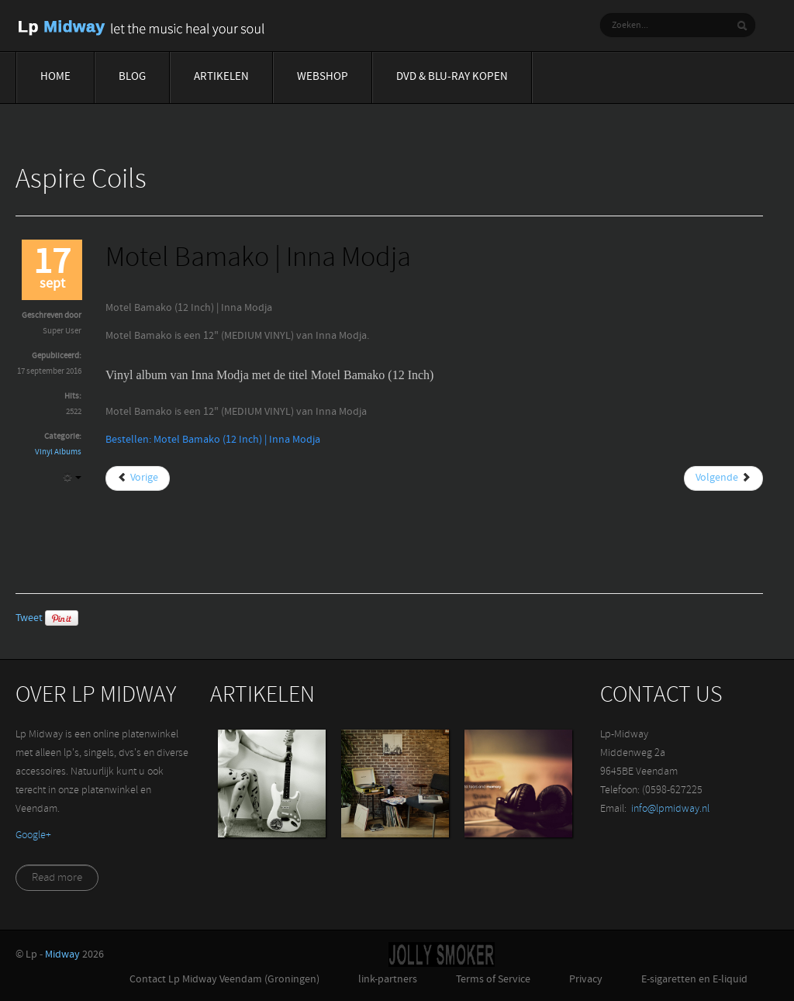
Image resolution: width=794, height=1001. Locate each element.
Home (55, 77)
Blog (132, 77)
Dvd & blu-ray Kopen (452, 77)
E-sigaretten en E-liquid (694, 979)
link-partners (387, 979)
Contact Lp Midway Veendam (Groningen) (224, 979)
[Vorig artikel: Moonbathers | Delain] (137, 478)
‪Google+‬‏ (33, 835)
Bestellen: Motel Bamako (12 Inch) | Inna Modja (212, 440)
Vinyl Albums (58, 452)
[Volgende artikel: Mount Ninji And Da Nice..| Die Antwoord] (723, 478)
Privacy (585, 979)
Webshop (322, 77)
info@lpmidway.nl (670, 809)
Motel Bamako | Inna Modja (258, 259)
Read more (57, 878)
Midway (62, 955)
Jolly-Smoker (441, 954)
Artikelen (221, 77)
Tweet (29, 618)
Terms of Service (493, 979)
